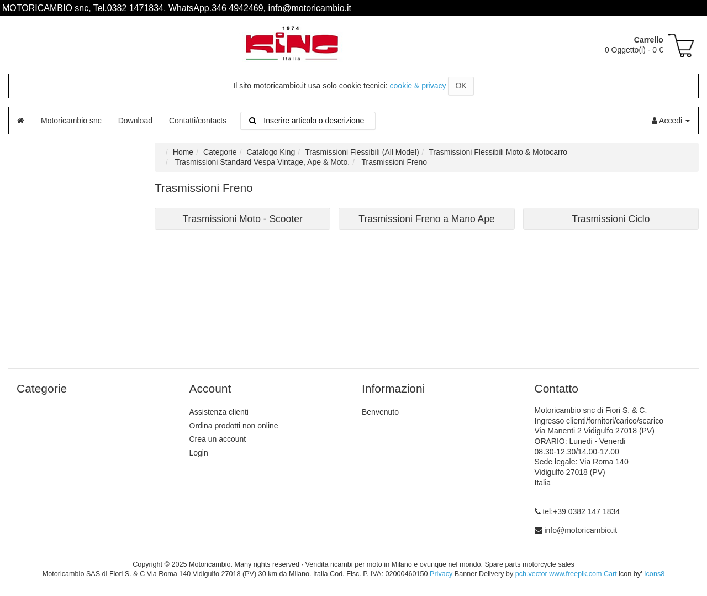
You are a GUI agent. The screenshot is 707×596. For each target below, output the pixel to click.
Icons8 (654, 574)
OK (460, 85)
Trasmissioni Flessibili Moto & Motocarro (498, 152)
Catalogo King (270, 152)
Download (135, 120)
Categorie (220, 152)
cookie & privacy (418, 85)
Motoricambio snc (71, 120)
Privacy (441, 574)
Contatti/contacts (197, 120)
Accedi (671, 120)
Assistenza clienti (219, 411)
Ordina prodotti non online (233, 425)
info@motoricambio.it (580, 530)
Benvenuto (380, 411)
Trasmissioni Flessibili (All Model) (362, 152)
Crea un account (217, 439)
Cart (610, 574)
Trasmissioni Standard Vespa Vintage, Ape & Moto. (261, 162)
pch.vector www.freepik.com (558, 574)
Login (198, 452)
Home (183, 152)
